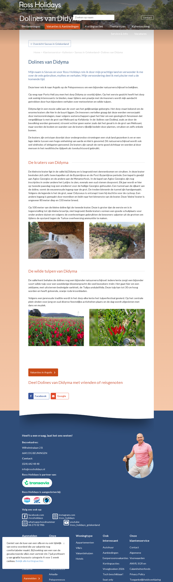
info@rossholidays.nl (33, 469)
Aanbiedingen (110, 552)
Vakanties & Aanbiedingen (62, 26)
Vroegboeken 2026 (113, 568)
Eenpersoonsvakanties (115, 558)
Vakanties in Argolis (41, 372)
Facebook (40, 396)
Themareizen (117, 26)
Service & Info (119, 33)
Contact (134, 547)
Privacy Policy (137, 574)
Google (61, 396)
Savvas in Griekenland (87, 52)
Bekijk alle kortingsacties (29, 560)
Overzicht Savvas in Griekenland (51, 43)
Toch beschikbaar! (113, 574)
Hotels (79, 558)
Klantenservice (51, 52)
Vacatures (140, 33)
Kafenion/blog (141, 26)
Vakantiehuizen (84, 553)
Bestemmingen (31, 26)
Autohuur (108, 547)
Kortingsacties (94, 26)
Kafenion (67, 52)
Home (37, 52)
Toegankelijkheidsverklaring (145, 579)
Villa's (79, 547)
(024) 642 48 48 (30, 463)
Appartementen (85, 542)
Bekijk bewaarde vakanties (53, 17)
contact (147, 17)
